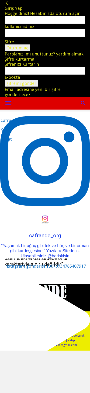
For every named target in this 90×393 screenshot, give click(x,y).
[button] (83, 103)
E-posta (12, 77)
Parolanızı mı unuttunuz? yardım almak (44, 54)
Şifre (9, 42)
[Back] (7, 3)
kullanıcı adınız (19, 26)
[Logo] (9, 129)
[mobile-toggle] (7, 103)
